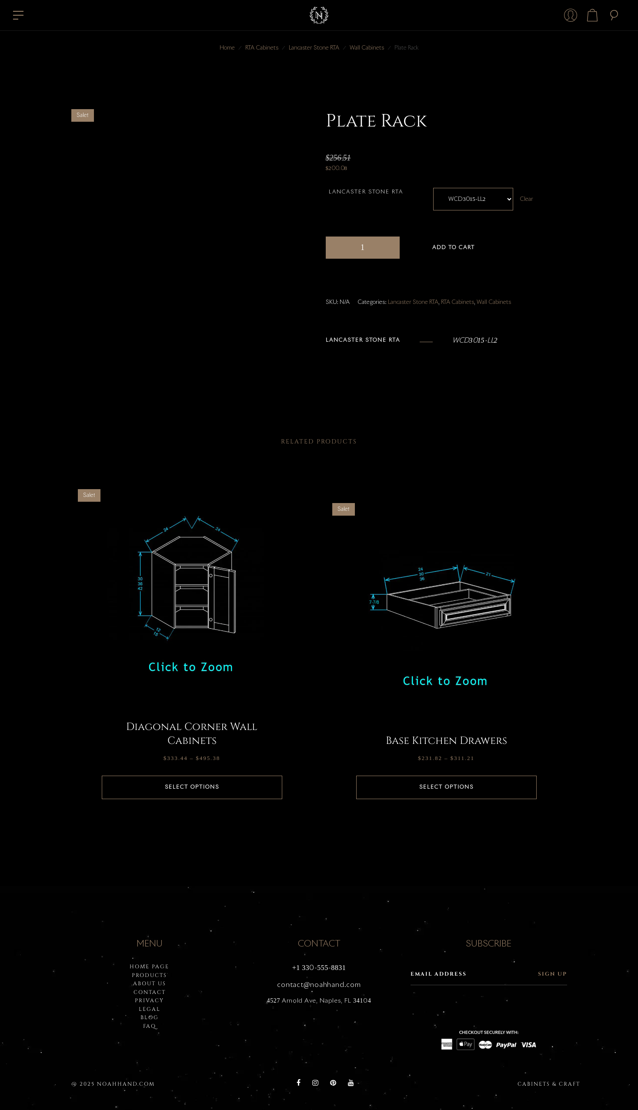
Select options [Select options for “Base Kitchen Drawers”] (446, 787)
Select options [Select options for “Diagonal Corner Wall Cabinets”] (192, 787)
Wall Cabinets (367, 48)
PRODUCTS (149, 975)
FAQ (149, 1026)
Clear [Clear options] (526, 199)
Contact (150, 992)
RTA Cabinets (261, 48)
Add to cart (453, 247)
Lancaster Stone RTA (314, 48)
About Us (149, 983)
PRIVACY (149, 1000)
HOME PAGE (149, 966)
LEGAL (149, 1009)
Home (227, 48)
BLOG (149, 1017)
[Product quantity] (363, 248)
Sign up (552, 973)
